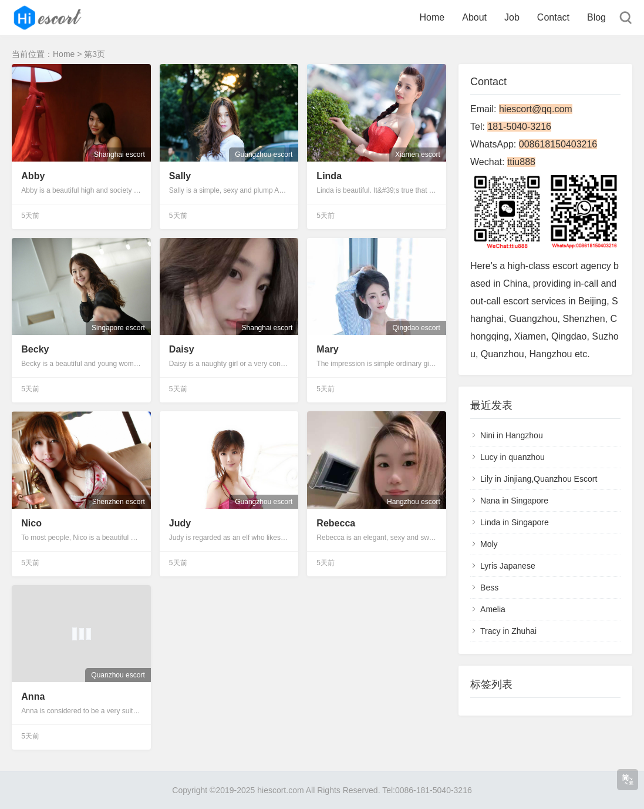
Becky (35, 349)
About (474, 17)
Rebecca (335, 523)
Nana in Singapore (514, 500)
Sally (180, 176)
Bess (489, 587)
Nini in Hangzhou (511, 435)
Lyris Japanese (507, 565)
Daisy (181, 349)
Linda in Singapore (514, 522)
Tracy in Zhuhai (508, 631)
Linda (329, 176)
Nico (31, 523)
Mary (327, 349)
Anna (33, 696)
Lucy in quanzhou (512, 457)
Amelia (492, 609)
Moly (489, 544)
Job (512, 17)
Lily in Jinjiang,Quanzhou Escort (538, 479)
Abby (33, 176)
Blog (596, 17)
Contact (553, 17)
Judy (180, 523)
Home (432, 17)
